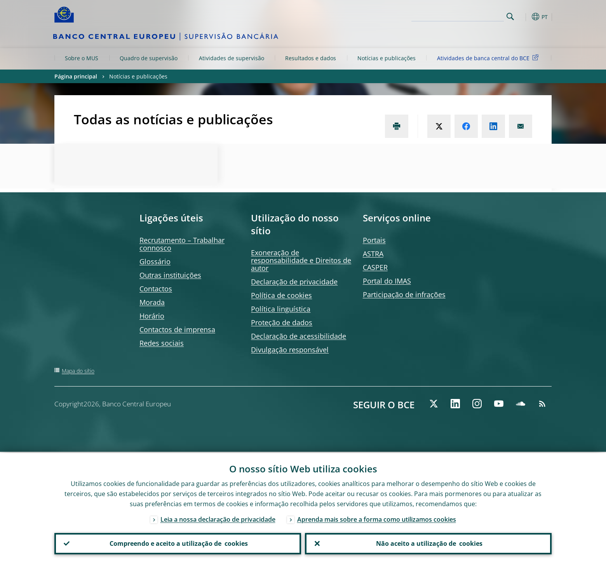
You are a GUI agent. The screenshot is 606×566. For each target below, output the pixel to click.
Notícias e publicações (386, 58)
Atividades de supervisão (231, 58)
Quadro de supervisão (149, 58)
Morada (152, 302)
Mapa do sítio (78, 370)
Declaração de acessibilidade (298, 336)
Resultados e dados (310, 58)
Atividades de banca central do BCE (489, 58)
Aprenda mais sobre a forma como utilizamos (376, 518)
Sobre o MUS (81, 58)
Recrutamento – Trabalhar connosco (182, 244)
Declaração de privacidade (294, 281)
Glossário (155, 261)
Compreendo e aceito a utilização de (178, 543)
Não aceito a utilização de (428, 543)
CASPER (375, 267)
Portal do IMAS (387, 281)
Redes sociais (161, 343)
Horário (151, 315)
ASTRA (373, 253)
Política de (281, 295)
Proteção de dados (281, 322)
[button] (524, 16)
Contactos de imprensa (177, 329)
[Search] (465, 15)
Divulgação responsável (290, 349)
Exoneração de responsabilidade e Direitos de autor (301, 260)
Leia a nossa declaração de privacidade (217, 518)
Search (510, 16)
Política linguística (280, 308)
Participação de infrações (404, 294)
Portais (374, 240)
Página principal (75, 76)
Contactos (155, 288)
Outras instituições (170, 275)
